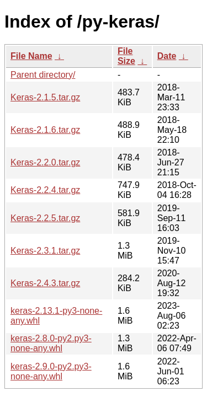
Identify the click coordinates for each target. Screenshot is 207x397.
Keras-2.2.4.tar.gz (45, 190)
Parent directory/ (42, 74)
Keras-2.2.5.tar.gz (45, 218)
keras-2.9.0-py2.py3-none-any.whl (51, 371)
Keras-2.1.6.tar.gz (45, 130)
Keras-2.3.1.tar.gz (45, 250)
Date (167, 56)
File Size (126, 56)
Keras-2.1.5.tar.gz (45, 97)
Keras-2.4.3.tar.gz (45, 283)
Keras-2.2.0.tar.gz (45, 162)
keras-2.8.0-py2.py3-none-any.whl (51, 343)
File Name (31, 56)
